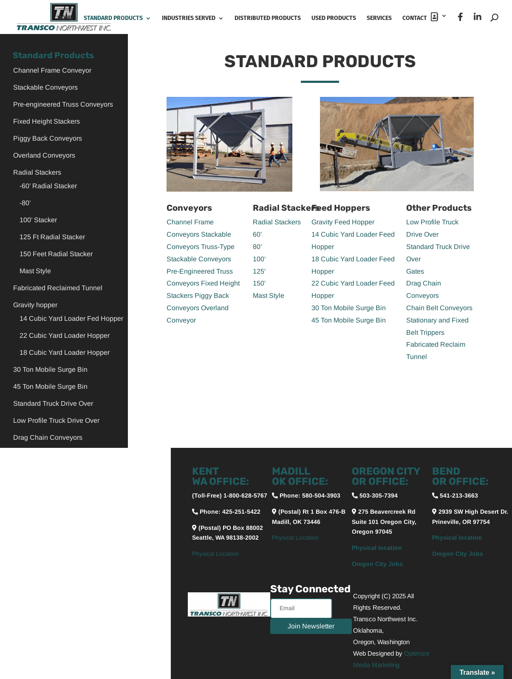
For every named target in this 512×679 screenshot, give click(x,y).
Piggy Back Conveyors (47, 138)
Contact (420, 17)
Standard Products (113, 18)
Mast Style (35, 270)
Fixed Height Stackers (46, 121)
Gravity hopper (35, 304)
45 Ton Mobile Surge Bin (50, 386)
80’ (257, 246)
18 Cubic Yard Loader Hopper (65, 352)
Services (379, 18)
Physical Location (215, 553)
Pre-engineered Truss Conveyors (63, 104)
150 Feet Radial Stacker (56, 253)
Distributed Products (268, 18)
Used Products (333, 18)
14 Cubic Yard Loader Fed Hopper (71, 318)
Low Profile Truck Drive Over (56, 420)
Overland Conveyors (44, 155)
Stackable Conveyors (45, 87)
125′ (259, 271)
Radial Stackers (37, 172)
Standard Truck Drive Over (53, 403)
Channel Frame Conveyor (52, 70)
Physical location (377, 547)
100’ (259, 259)
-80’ (25, 203)
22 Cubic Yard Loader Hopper (65, 335)
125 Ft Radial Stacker (52, 236)
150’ (259, 283)
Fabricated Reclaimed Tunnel (57, 287)
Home (65, 18)
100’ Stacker (38, 220)
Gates (415, 271)
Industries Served (188, 18)
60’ (257, 234)
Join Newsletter (311, 626)
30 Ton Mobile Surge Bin (50, 369)
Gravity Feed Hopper (342, 222)
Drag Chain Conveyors (47, 437)
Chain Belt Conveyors (439, 307)
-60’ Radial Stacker (48, 186)
